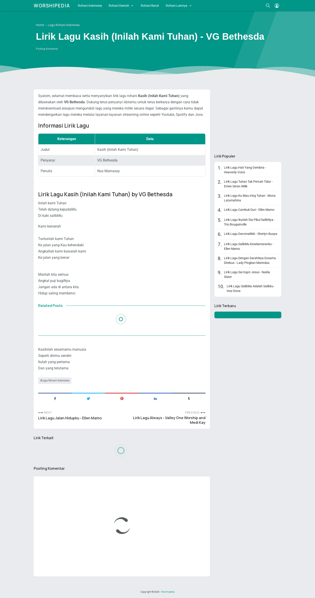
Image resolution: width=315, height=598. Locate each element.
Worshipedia (52, 5)
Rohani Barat (150, 5)
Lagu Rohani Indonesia (55, 380)
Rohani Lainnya (176, 5)
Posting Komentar (47, 48)
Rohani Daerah (119, 5)
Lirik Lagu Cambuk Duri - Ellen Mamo (249, 209)
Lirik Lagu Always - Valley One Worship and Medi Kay (169, 420)
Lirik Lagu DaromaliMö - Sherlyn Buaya (250, 234)
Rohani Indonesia (90, 5)
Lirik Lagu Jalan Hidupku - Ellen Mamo (70, 418)
